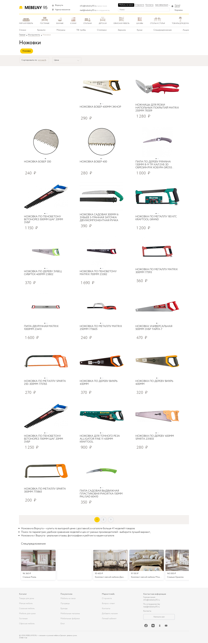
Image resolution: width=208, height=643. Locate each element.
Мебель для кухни (27, 613)
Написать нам (159, 617)
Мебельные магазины (70, 613)
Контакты (149, 5)
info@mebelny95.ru (88, 6)
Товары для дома (26, 598)
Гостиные (23, 618)
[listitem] (38, 565)
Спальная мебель (27, 608)
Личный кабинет (109, 618)
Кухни (139, 30)
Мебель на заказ (126, 5)
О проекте (139, 5)
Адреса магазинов (62, 9)
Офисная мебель (27, 623)
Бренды (64, 608)
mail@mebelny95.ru (88, 10)
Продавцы (65, 603)
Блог (62, 623)
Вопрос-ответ (108, 603)
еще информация (161, 5)
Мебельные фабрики (70, 618)
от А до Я (42, 60)
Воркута (59, 5)
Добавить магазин (110, 613)
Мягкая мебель (26, 603)
